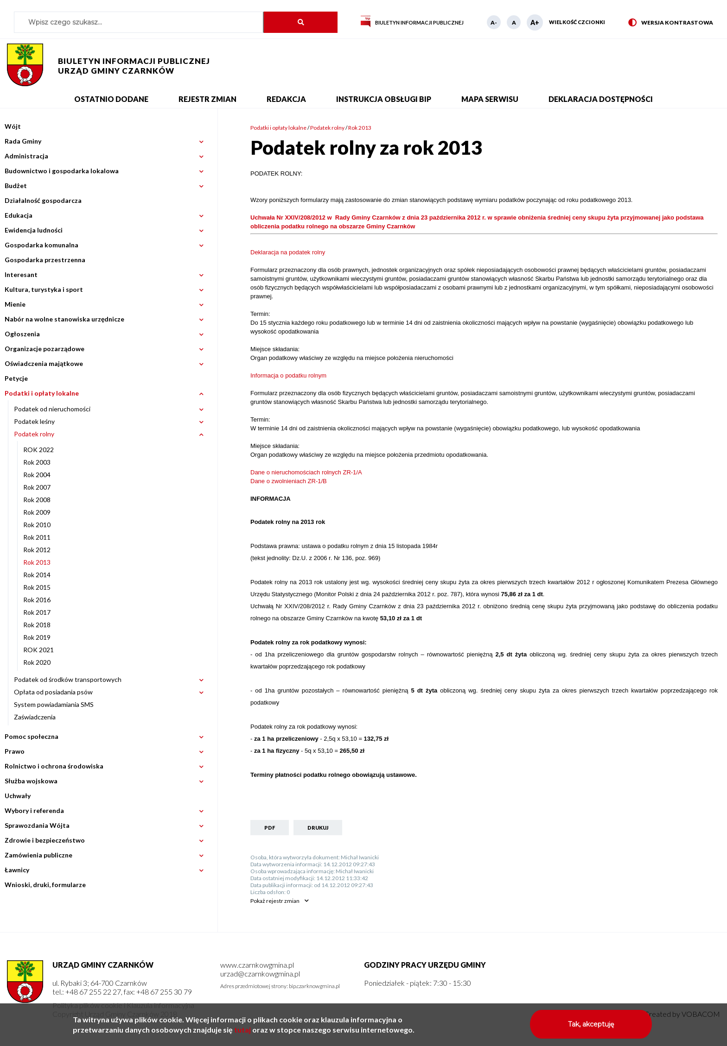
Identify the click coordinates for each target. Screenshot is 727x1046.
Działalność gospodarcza (43, 200)
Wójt (13, 126)
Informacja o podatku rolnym (288, 375)
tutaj (242, 1032)
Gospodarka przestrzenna (45, 260)
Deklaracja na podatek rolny (287, 252)
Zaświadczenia (35, 717)
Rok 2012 (37, 550)
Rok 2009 (37, 512)
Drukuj (317, 828)
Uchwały (18, 796)
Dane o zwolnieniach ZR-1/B (288, 481)
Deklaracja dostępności (600, 99)
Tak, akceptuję (591, 1027)
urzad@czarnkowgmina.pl (260, 973)
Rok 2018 (37, 625)
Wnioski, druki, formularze (45, 884)
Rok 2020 (37, 662)
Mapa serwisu (489, 99)
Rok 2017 (37, 612)
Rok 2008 (37, 500)
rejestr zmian (275, 900)
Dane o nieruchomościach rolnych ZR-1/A (306, 472)
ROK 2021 (38, 650)
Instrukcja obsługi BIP (383, 99)
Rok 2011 (37, 537)
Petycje (16, 378)
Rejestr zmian (207, 99)
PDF (269, 828)
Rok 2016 (37, 600)
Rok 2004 (37, 475)
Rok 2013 (37, 562)
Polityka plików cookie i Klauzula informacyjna (123, 1005)
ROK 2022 (38, 450)
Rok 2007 (37, 487)
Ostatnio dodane (111, 99)
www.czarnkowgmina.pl (257, 964)
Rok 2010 (37, 525)
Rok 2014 (37, 575)
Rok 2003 (37, 462)
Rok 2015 (37, 587)
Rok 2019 (37, 637)
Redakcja (286, 99)
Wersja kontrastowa (670, 23)
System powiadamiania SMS (54, 704)
